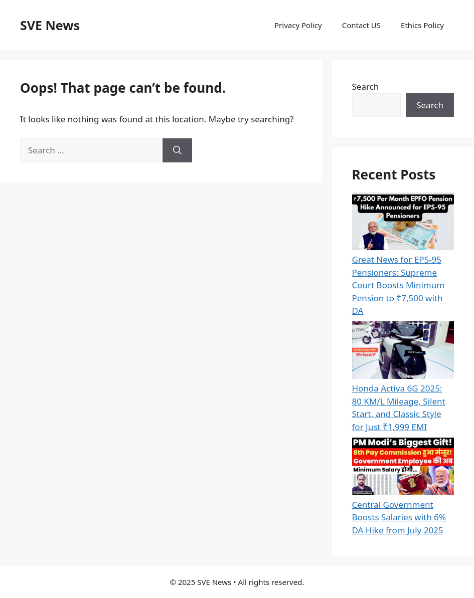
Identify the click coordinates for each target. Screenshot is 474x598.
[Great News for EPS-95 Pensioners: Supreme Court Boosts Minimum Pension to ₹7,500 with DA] (403, 222)
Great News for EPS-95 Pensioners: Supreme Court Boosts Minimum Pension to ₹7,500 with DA (398, 285)
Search (365, 86)
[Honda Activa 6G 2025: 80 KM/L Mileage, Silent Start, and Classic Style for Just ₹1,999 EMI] (403, 351)
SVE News (50, 25)
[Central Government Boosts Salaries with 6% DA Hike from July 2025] (403, 468)
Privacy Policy (298, 25)
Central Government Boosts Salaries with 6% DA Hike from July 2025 (399, 517)
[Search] (177, 150)
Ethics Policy (422, 25)
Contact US (361, 25)
